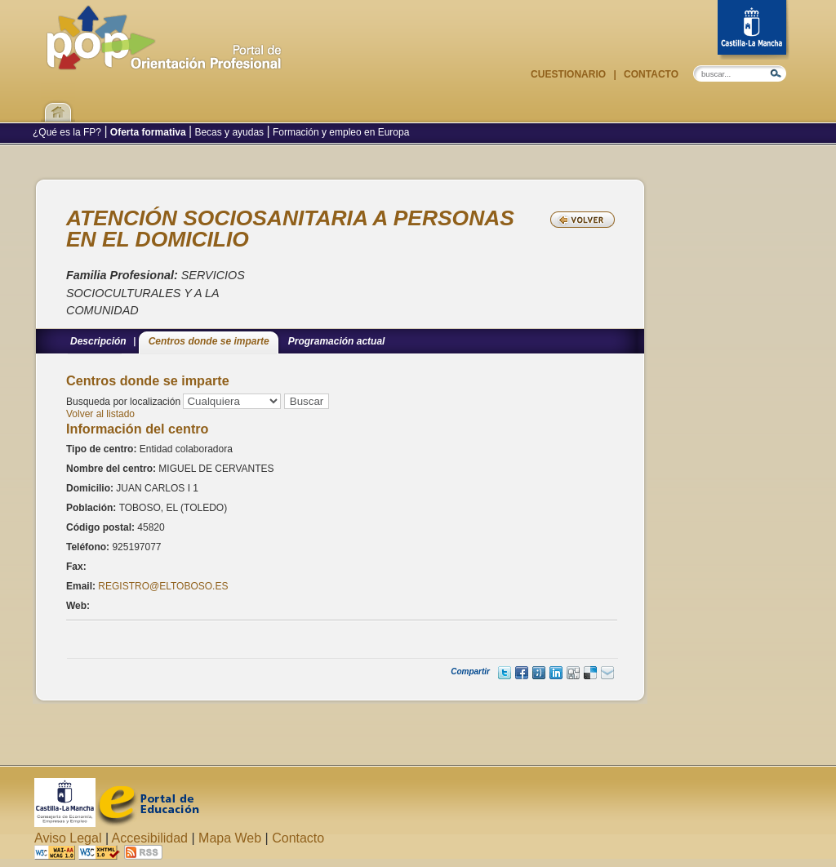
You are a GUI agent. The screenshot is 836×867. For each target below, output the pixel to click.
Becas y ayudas (229, 132)
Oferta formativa (148, 132)
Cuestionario (569, 74)
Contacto (649, 74)
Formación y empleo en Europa (340, 132)
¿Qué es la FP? (68, 132)
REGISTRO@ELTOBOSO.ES (163, 586)
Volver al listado (100, 414)
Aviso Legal (67, 838)
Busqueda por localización (123, 401)
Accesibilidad (150, 838)
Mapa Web (229, 838)
